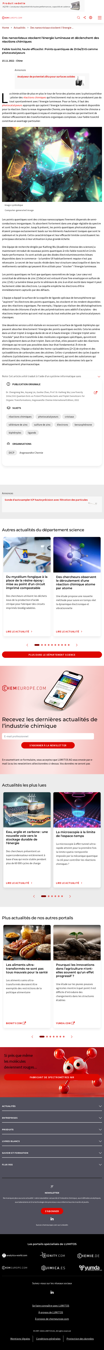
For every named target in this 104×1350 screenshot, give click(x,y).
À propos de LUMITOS (50, 1312)
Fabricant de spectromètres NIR (52, 1077)
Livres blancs (11, 1141)
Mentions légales (20, 1338)
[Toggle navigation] (100, 18)
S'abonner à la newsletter (48, 745)
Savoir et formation (15, 1153)
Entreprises (10, 1118)
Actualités (9, 1106)
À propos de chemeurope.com (52, 1318)
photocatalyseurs (12, 105)
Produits (8, 1129)
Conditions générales (48, 1338)
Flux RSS (7, 1164)
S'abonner (52, 1211)
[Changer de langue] (90, 18)
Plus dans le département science (52, 654)
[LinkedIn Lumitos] (52, 1292)
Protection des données (80, 1338)
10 (69, 645)
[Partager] (84, 18)
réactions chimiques (34, 97)
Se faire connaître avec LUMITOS (50, 1305)
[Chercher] (78, 18)
